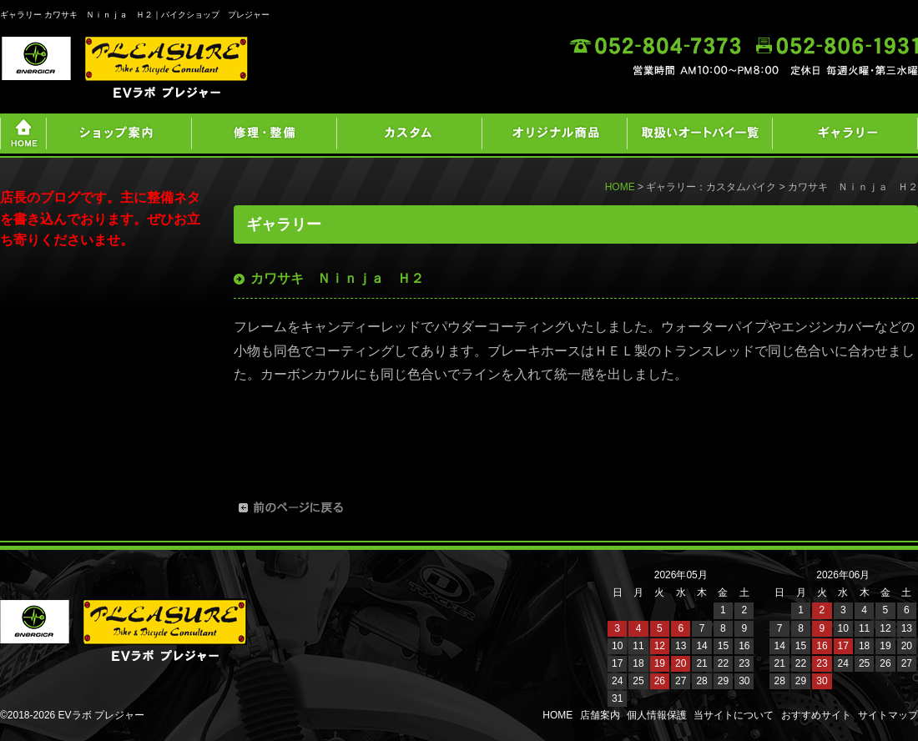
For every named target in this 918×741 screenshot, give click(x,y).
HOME (620, 187)
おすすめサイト (816, 715)
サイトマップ (888, 715)
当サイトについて (734, 715)
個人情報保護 (657, 715)
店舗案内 (600, 715)
